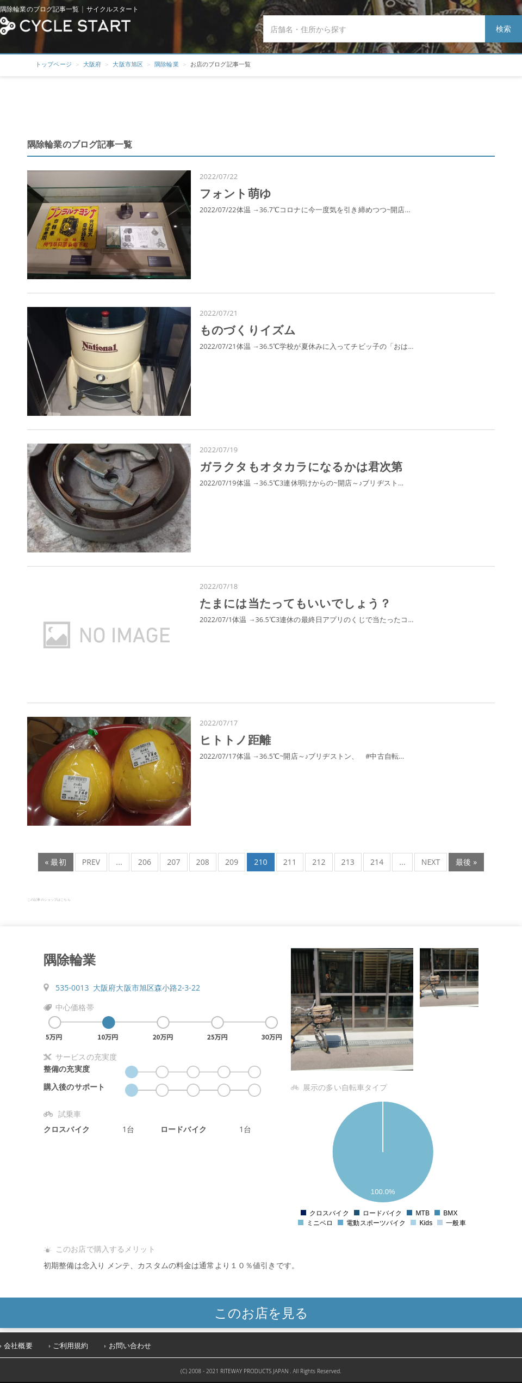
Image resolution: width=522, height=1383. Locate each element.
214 (376, 862)
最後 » (466, 862)
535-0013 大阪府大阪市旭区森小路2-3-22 (127, 987)
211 (289, 862)
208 (202, 862)
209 (231, 862)
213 (348, 862)
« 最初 (55, 862)
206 (144, 862)
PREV (91, 862)
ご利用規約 (71, 1345)
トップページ (53, 64)
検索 (503, 28)
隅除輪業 (166, 64)
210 (260, 862)
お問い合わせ (130, 1345)
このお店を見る (261, 1312)
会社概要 (18, 1345)
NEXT (430, 862)
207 (173, 862)
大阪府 (92, 64)
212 (318, 862)
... (119, 862)
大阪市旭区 (128, 64)
